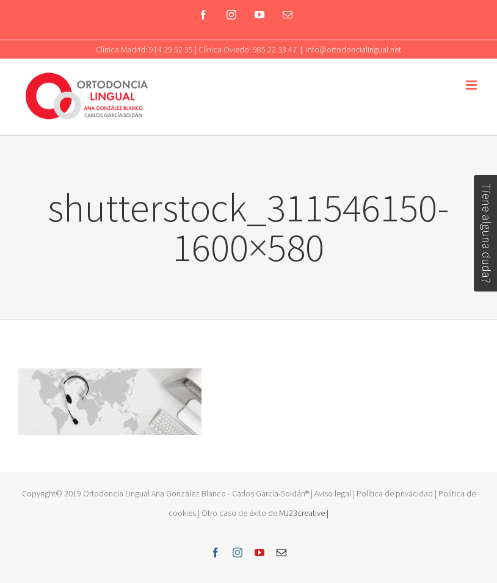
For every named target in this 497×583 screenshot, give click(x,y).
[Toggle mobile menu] (472, 85)
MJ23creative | (302, 512)
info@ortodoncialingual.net (353, 49)
